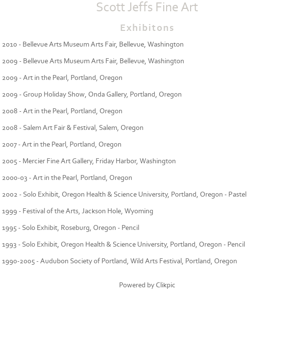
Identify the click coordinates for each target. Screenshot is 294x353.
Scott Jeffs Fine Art (147, 7)
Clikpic (165, 285)
